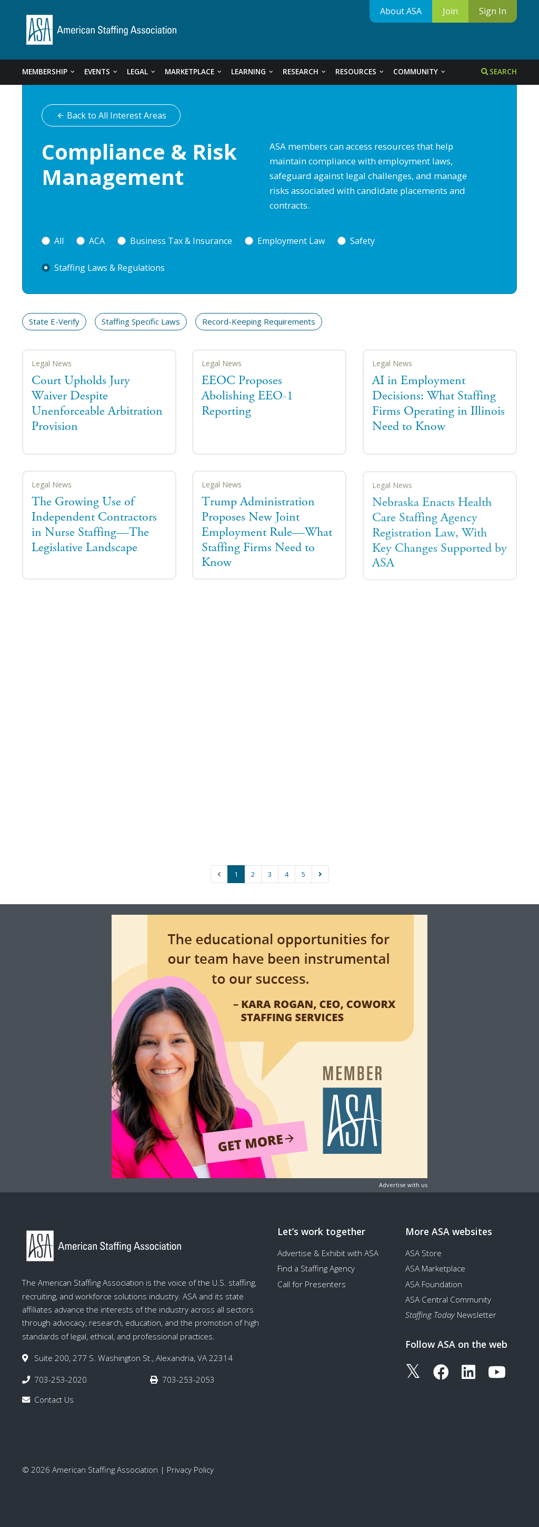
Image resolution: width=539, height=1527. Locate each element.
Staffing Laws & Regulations (109, 267)
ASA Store (423, 1253)
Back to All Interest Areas (111, 115)
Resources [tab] (360, 71)
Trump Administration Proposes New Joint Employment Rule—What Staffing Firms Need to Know (267, 534)
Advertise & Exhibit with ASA (327, 1253)
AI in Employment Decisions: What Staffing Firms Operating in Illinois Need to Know (438, 403)
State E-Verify (54, 321)
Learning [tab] (252, 71)
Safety (362, 241)
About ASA (401, 11)
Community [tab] (419, 71)
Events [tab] (101, 71)
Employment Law (291, 241)
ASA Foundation (433, 1284)
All (59, 241)
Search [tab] (499, 71)
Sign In (492, 11)
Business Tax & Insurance (181, 241)
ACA (97, 241)
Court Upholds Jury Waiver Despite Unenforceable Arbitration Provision (97, 403)
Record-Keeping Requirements (258, 321)
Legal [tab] (141, 71)
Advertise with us (403, 1185)
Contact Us (54, 1399)
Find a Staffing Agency (316, 1268)
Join (450, 11)
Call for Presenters (311, 1284)
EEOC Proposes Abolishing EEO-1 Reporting (247, 395)
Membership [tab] (49, 71)
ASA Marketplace (435, 1268)
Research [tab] (305, 71)
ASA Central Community (448, 1299)
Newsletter (450, 1314)
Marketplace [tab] (194, 71)
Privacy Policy (190, 1469)
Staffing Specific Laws (141, 321)
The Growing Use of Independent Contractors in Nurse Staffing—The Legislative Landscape (94, 524)
